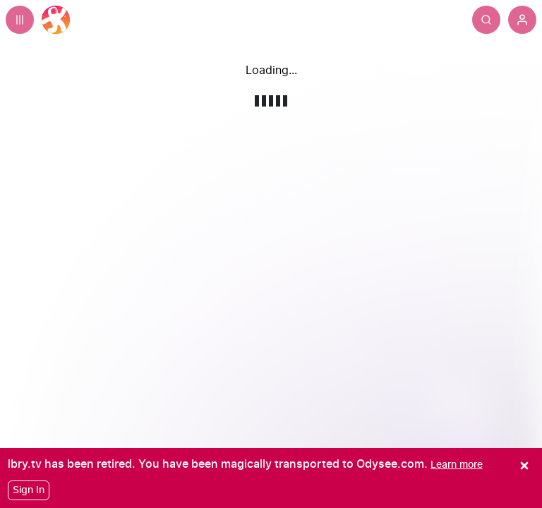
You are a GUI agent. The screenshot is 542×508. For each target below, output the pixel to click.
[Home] (56, 20)
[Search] (486, 20)
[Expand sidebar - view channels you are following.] (20, 20)
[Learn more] (456, 464)
